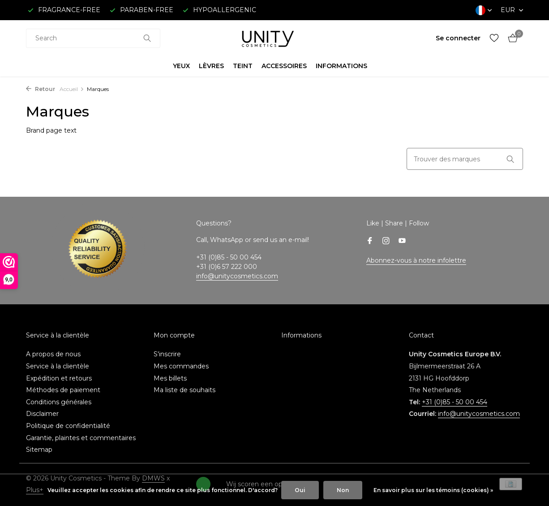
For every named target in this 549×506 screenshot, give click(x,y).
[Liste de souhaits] (494, 38)
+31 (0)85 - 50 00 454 (454, 402)
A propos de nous (53, 354)
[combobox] (93, 38)
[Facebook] (369, 241)
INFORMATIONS (341, 66)
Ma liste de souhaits (184, 390)
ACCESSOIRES (284, 66)
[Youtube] (402, 241)
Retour (40, 89)
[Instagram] (386, 241)
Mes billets (170, 378)
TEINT (243, 66)
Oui (300, 490)
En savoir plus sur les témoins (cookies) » (433, 490)
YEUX (181, 66)
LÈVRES (211, 66)
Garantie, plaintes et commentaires (81, 438)
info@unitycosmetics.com (237, 276)
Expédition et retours (59, 378)
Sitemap (39, 449)
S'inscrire (167, 354)
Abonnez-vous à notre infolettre (416, 260)
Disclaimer (42, 414)
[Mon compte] (458, 38)
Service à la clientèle (57, 366)
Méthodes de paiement (63, 390)
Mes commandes (181, 366)
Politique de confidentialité (68, 426)
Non (343, 490)
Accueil (72, 89)
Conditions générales (58, 402)
